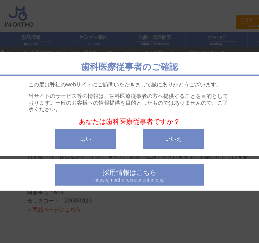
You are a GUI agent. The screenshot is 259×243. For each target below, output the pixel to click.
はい (85, 139)
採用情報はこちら (129, 176)
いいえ (173, 139)
